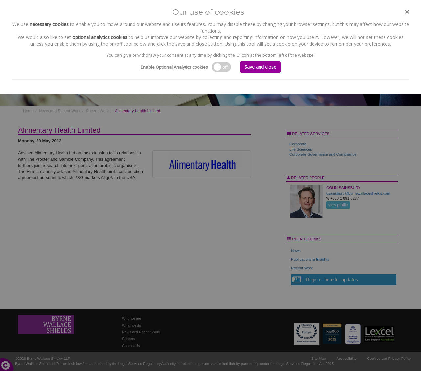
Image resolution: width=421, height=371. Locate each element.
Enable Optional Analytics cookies (174, 67)
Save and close (260, 67)
